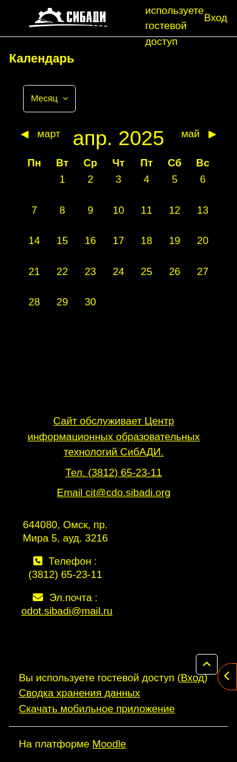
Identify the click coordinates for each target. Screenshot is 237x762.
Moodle (109, 744)
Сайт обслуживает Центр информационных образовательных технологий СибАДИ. (113, 436)
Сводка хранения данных (79, 693)
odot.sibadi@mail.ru (67, 611)
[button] (207, 664)
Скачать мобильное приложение (97, 709)
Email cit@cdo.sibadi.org (113, 492)
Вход (215, 18)
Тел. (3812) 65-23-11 (113, 472)
